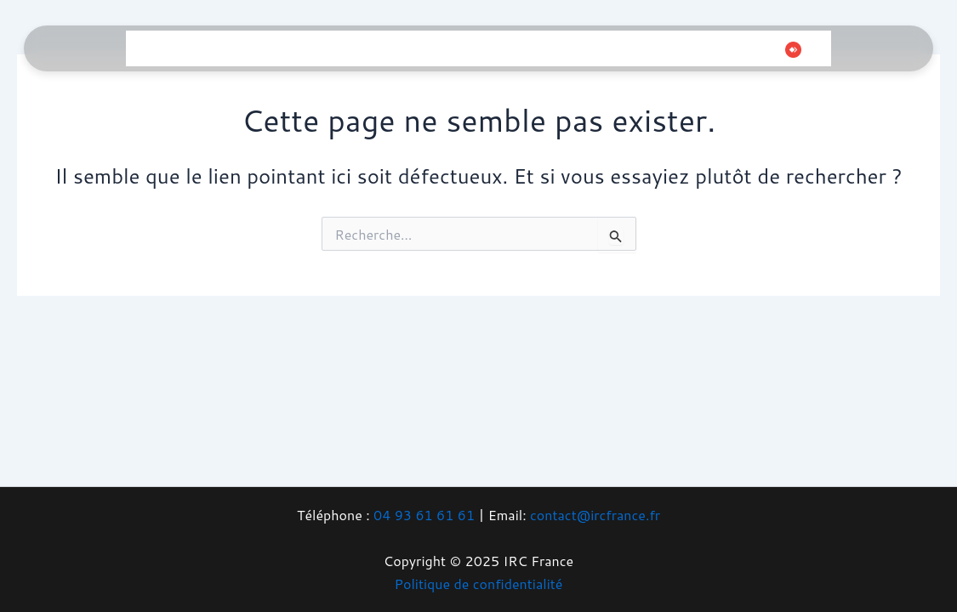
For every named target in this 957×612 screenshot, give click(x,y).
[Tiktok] (741, 50)
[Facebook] (664, 50)
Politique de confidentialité (479, 583)
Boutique (546, 48)
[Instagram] (715, 50)
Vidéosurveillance (455, 48)
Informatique (217, 48)
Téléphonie (360, 48)
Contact (609, 48)
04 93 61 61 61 (424, 514)
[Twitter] (690, 50)
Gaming (292, 48)
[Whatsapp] (766, 50)
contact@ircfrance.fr (595, 514)
